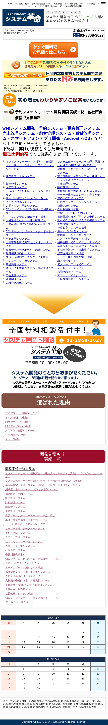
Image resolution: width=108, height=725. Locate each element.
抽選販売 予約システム (20, 176)
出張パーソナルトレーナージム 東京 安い (30, 193)
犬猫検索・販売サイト (70, 224)
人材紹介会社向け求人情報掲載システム (81, 220)
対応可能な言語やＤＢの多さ (21, 430)
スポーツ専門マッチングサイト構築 (27, 257)
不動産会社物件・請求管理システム (78, 249)
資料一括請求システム (70, 198)
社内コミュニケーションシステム (77, 202)
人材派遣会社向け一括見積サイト (26, 220)
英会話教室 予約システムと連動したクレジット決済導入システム (81, 178)
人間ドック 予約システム (22, 205)
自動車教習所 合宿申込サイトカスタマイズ (29, 244)
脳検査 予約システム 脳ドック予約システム (80, 171)
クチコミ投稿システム (19, 202)
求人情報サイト (66, 260)
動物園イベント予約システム (74, 235)
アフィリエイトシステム (72, 275)
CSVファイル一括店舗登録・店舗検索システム (30, 211)
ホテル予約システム (18, 238)
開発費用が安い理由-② (18, 426)
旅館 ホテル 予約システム (75, 213)
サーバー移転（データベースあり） (27, 198)
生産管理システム (68, 183)
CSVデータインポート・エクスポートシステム (30, 233)
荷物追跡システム (68, 205)
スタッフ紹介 (12, 439)
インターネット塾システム (22, 260)
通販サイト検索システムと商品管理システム (30, 270)
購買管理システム (68, 187)
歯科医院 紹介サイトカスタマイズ (78, 242)
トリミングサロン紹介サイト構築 (26, 216)
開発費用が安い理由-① (18, 421)
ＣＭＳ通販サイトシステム (73, 279)
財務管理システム (16, 187)
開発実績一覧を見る (20, 469)
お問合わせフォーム (69, 271)
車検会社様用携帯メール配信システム (80, 191)
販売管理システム (16, 183)
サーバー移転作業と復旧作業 (74, 257)
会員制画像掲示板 (68, 209)
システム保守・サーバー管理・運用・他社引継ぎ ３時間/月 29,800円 (81, 163)
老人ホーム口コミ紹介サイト (74, 264)
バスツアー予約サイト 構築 (73, 238)
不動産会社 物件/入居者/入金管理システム (29, 226)
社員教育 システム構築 (72, 227)
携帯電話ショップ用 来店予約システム (81, 216)
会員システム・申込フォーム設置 (77, 246)
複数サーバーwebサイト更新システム (28, 249)
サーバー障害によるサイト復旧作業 (78, 194)
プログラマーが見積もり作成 (21, 413)
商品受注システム (16, 264)
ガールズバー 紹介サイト (72, 231)
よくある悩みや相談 (16, 417)
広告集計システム (16, 275)
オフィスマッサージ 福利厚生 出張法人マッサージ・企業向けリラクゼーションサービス (30, 165)
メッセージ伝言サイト (70, 268)
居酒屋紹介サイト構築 (70, 253)
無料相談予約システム (20, 253)
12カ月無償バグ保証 (16, 434)
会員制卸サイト (15, 279)
